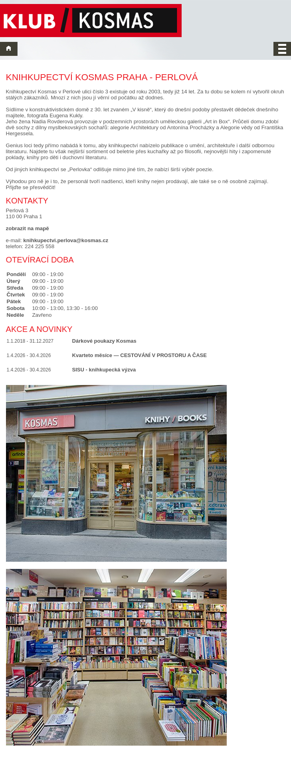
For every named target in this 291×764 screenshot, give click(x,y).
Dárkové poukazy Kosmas (104, 341)
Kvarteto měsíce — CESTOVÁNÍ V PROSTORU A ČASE (139, 355)
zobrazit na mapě (27, 228)
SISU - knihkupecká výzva (104, 370)
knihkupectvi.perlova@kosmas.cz (65, 240)
